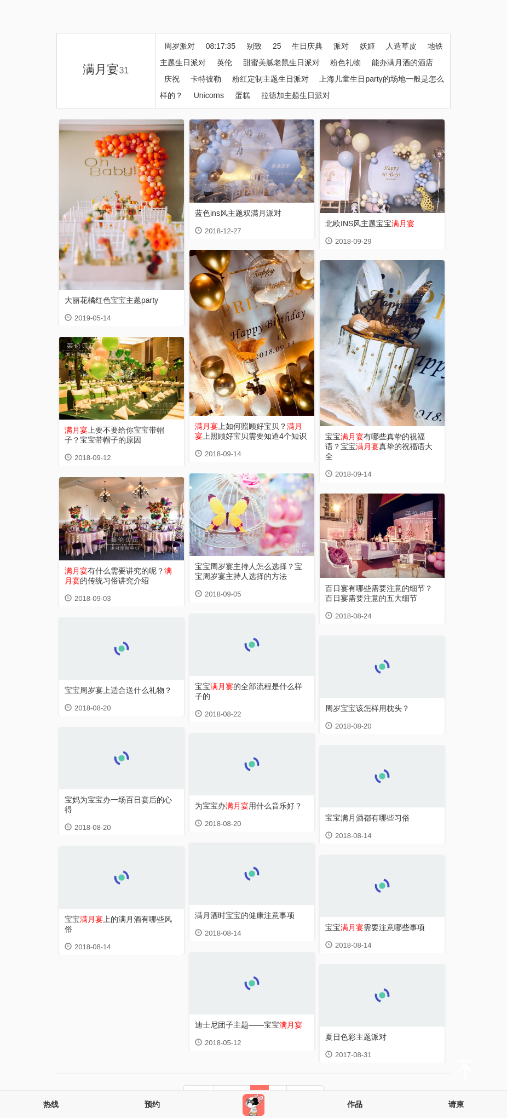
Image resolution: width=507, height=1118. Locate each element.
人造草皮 (401, 46)
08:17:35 (221, 46)
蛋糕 (242, 95)
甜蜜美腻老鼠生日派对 (281, 62)
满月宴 (106, 69)
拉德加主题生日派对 (295, 95)
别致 (254, 46)
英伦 (224, 62)
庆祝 (172, 78)
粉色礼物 (345, 62)
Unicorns (209, 95)
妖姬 (367, 46)
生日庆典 (307, 46)
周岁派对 (179, 46)
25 (277, 46)
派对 (341, 46)
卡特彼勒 (206, 78)
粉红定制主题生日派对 (270, 78)
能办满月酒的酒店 (402, 62)
